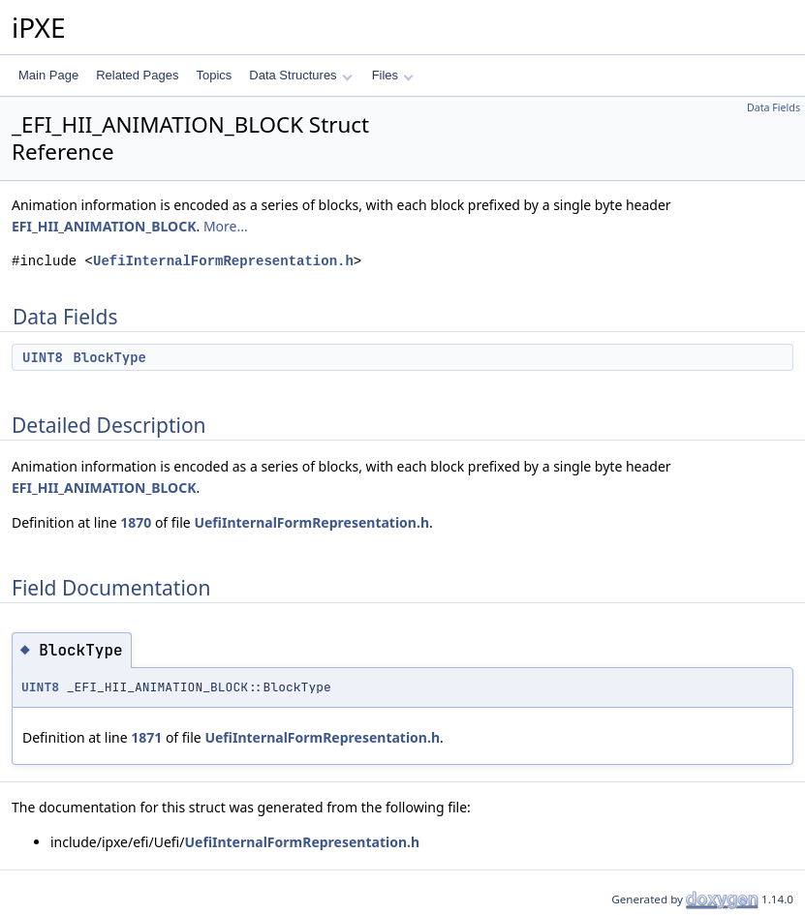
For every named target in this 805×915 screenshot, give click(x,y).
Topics (214, 75)
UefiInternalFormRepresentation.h (223, 261)
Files (393, 75)
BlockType (109, 357)
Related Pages (137, 75)
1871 (146, 737)
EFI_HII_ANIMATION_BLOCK (104, 226)
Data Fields (773, 107)
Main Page (48, 75)
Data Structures (300, 75)
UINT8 (42, 357)
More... (225, 226)
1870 (135, 522)
